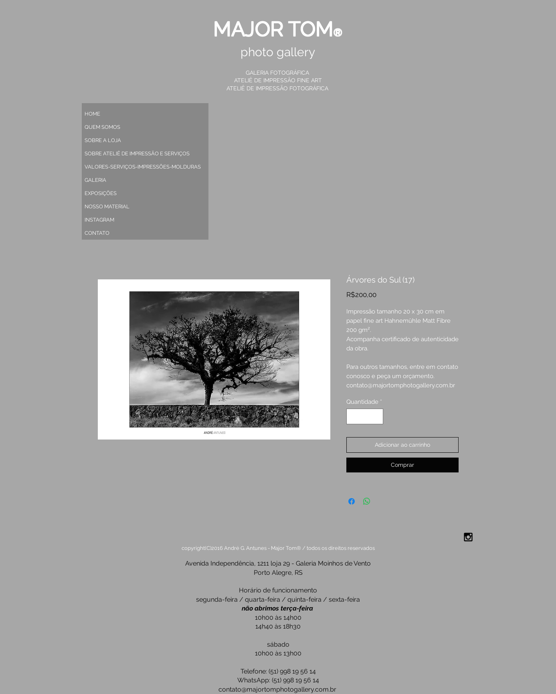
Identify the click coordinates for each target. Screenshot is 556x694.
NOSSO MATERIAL (107, 207)
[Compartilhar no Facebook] (351, 501)
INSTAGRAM (99, 220)
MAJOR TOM (273, 29)
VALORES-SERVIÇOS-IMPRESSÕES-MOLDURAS (139, 167)
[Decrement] (353, 416)
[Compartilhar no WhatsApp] (367, 501)
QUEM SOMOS (102, 127)
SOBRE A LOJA (103, 140)
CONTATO (97, 233)
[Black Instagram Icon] (468, 537)
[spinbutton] (364, 416)
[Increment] (376, 416)
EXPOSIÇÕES (101, 193)
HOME (92, 114)
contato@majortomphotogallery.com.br (277, 689)
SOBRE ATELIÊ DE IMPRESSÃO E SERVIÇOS (137, 154)
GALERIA (95, 180)
